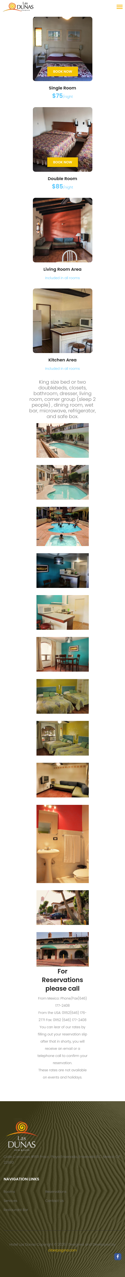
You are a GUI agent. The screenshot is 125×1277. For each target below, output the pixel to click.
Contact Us (54, 1200)
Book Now (62, 71)
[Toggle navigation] (120, 7)
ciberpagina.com (62, 1250)
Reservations (55, 1191)
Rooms (9, 1191)
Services (10, 1200)
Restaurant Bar (16, 1209)
